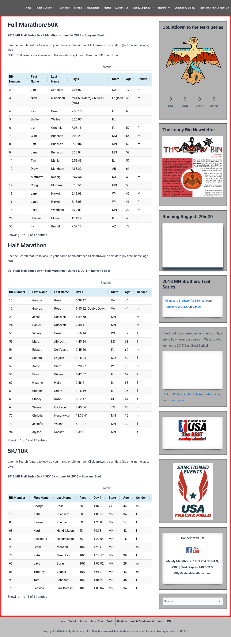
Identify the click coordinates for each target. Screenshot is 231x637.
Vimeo (198, 306)
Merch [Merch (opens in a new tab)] (107, 7)
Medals (78, 7)
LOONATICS (122, 7)
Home (28, 7)
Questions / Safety (184, 7)
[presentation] (53, 7)
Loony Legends (143, 7)
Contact (70, 621)
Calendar (65, 7)
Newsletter (93, 7)
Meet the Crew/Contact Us (214, 7)
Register (81, 621)
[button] (27, 79)
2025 (172, 621)
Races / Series (45, 7)
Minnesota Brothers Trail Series (186, 300)
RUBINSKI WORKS (177, 306)
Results (164, 7)
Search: (105, 67)
